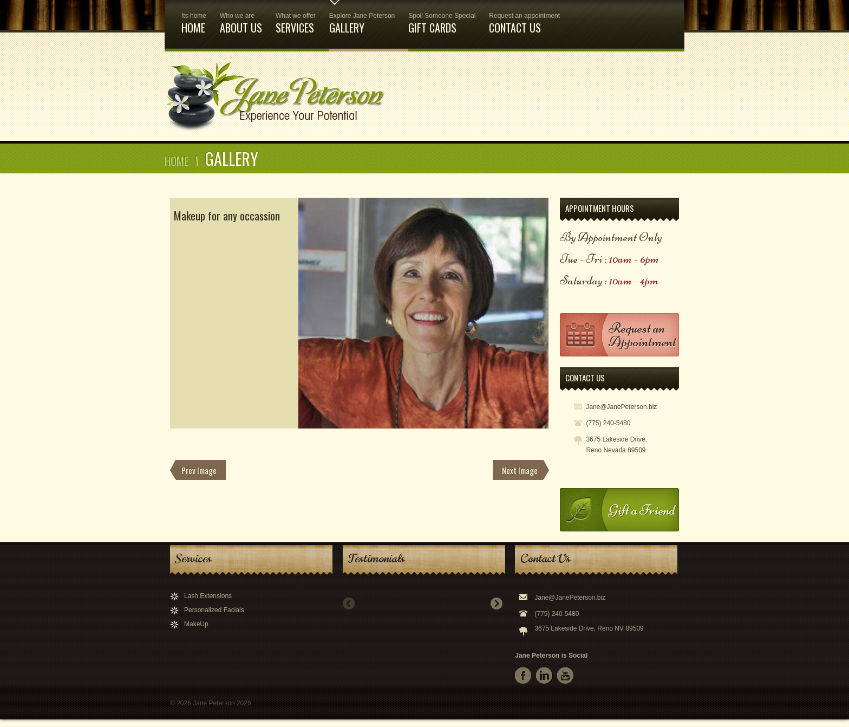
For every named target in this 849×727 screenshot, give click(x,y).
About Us (241, 18)
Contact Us (524, 18)
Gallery (362, 18)
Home (193, 18)
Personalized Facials (214, 610)
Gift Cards (441, 18)
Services (296, 18)
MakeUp (196, 624)
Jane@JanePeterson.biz (569, 597)
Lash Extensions (208, 596)
